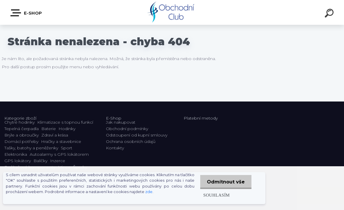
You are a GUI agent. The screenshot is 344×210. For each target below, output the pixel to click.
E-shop (26, 12)
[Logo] (172, 12)
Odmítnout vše (225, 182)
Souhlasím (215, 195)
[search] (330, 14)
